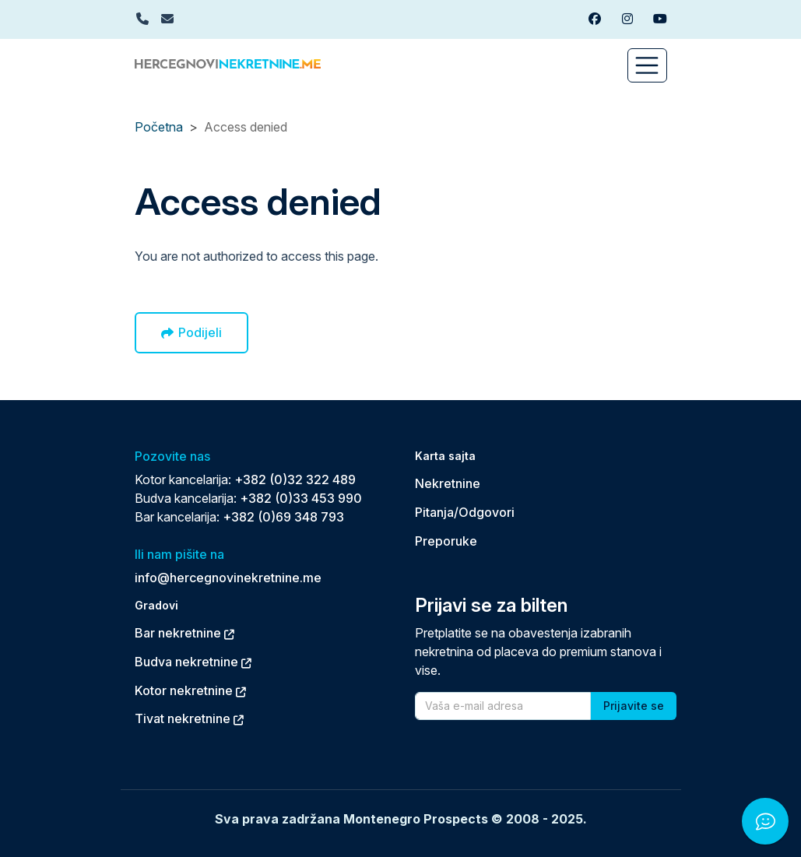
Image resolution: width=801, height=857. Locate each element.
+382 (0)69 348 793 (283, 517)
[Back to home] (228, 62)
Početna (159, 127)
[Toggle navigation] (647, 65)
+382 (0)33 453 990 (301, 498)
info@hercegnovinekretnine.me (228, 577)
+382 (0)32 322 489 (295, 479)
